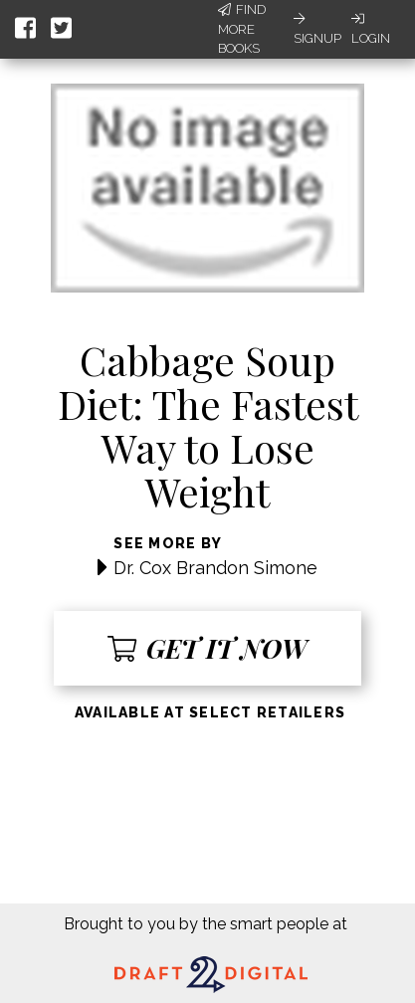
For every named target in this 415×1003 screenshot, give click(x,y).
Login (370, 29)
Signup (317, 29)
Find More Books (242, 29)
